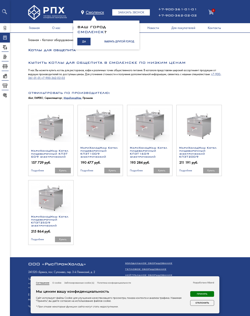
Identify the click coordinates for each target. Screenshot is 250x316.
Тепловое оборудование (145, 269)
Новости (153, 28)
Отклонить (202, 303)
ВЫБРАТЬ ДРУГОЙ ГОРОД (119, 41)
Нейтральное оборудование (148, 275)
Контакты (214, 28)
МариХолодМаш (72, 98)
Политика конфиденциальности (114, 283)
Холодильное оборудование (148, 263)
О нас (56, 28)
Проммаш (88, 98)
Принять (202, 294)
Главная (34, 28)
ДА (84, 41)
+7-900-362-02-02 (177, 15)
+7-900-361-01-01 (177, 9)
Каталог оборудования (58, 40)
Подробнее (37, 170)
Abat (30, 98)
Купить (63, 170)
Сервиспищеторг (53, 98)
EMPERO (38, 98)
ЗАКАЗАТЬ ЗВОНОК (131, 12)
